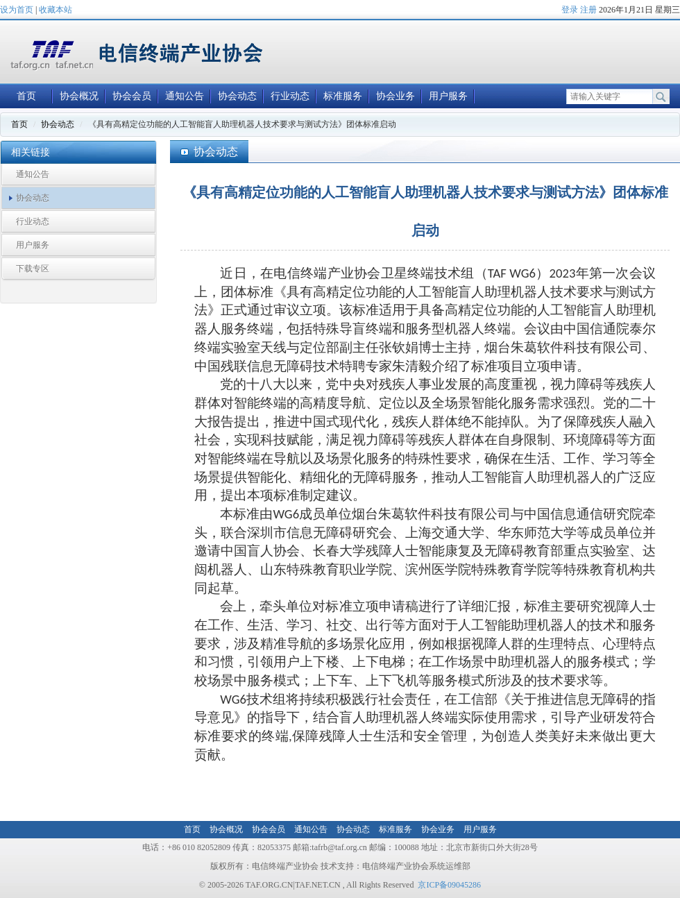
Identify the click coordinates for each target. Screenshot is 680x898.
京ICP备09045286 (449, 885)
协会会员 (131, 96)
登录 (569, 10)
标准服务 (342, 96)
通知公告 (184, 96)
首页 (26, 96)
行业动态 (290, 96)
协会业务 (395, 96)
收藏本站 (55, 10)
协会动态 (237, 96)
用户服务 (448, 96)
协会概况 (79, 96)
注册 (588, 10)
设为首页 (16, 10)
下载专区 (32, 268)
